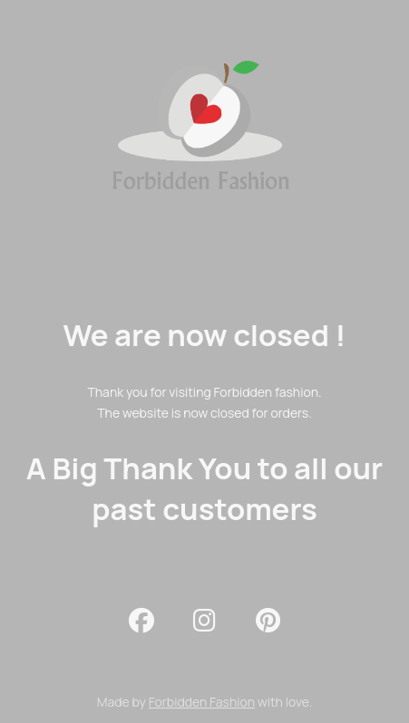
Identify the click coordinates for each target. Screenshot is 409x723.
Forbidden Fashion (202, 701)
